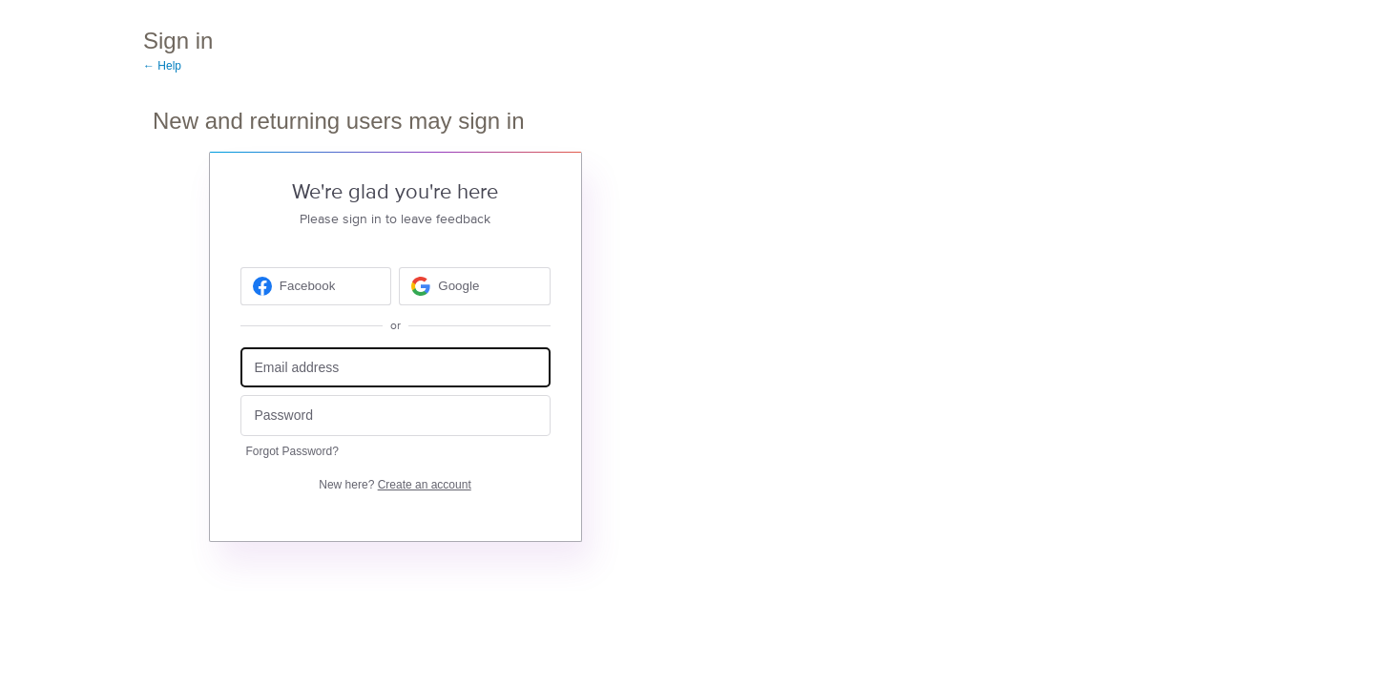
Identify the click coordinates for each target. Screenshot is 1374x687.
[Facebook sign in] (316, 286)
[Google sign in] (475, 286)
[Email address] (395, 367)
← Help (162, 66)
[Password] (395, 415)
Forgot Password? (292, 451)
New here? (394, 484)
